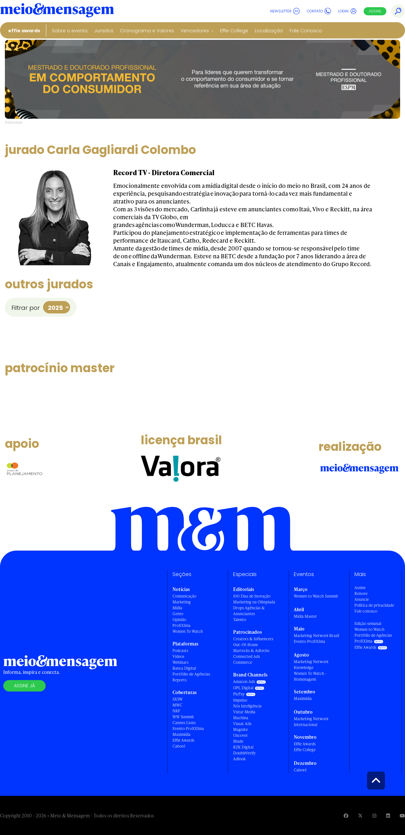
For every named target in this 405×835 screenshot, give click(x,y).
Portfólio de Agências (191, 674)
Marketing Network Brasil (316, 635)
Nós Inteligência (247, 706)
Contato (319, 11)
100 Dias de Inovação (251, 596)
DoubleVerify (244, 753)
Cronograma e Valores (147, 30)
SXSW (177, 699)
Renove (361, 593)
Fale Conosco (306, 30)
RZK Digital (243, 747)
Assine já (24, 685)
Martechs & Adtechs (251, 650)
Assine (375, 11)
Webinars (180, 662)
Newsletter (285, 11)
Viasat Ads (242, 723)
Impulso (240, 700)
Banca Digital (184, 668)
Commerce (242, 662)
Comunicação (184, 596)
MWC (177, 705)
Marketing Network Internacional (311, 721)
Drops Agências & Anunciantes (249, 610)
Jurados (103, 30)
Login (347, 11)
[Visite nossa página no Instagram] (374, 815)
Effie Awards (24, 30)
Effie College (234, 30)
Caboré (178, 746)
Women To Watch (187, 631)
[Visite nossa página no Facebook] (346, 815)
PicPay (239, 694)
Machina (240, 718)
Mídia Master (305, 616)
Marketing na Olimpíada (254, 602)
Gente (177, 613)
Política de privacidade (374, 605)
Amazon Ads (244, 681)
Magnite (240, 729)
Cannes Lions (184, 722)
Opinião (179, 619)
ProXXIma (181, 625)
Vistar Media (244, 712)
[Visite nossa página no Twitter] (360, 815)
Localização (269, 30)
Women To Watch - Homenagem (310, 676)
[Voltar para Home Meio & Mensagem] (57, 11)
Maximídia (181, 734)
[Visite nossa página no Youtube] (402, 815)
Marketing (181, 602)
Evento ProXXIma (188, 728)
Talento (239, 619)
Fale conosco (365, 611)
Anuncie (361, 599)
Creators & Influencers (253, 639)
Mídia (177, 608)
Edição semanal (367, 623)
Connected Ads (246, 656)
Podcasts (180, 650)
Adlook (239, 759)
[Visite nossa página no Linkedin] (388, 815)
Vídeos (178, 656)
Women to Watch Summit (316, 596)
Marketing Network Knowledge (311, 664)
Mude (238, 741)
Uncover (240, 735)
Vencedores (195, 30)
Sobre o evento (70, 30)
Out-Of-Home (245, 644)
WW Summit (183, 717)
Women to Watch (369, 629)
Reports (179, 680)
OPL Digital (243, 688)
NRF (176, 711)
